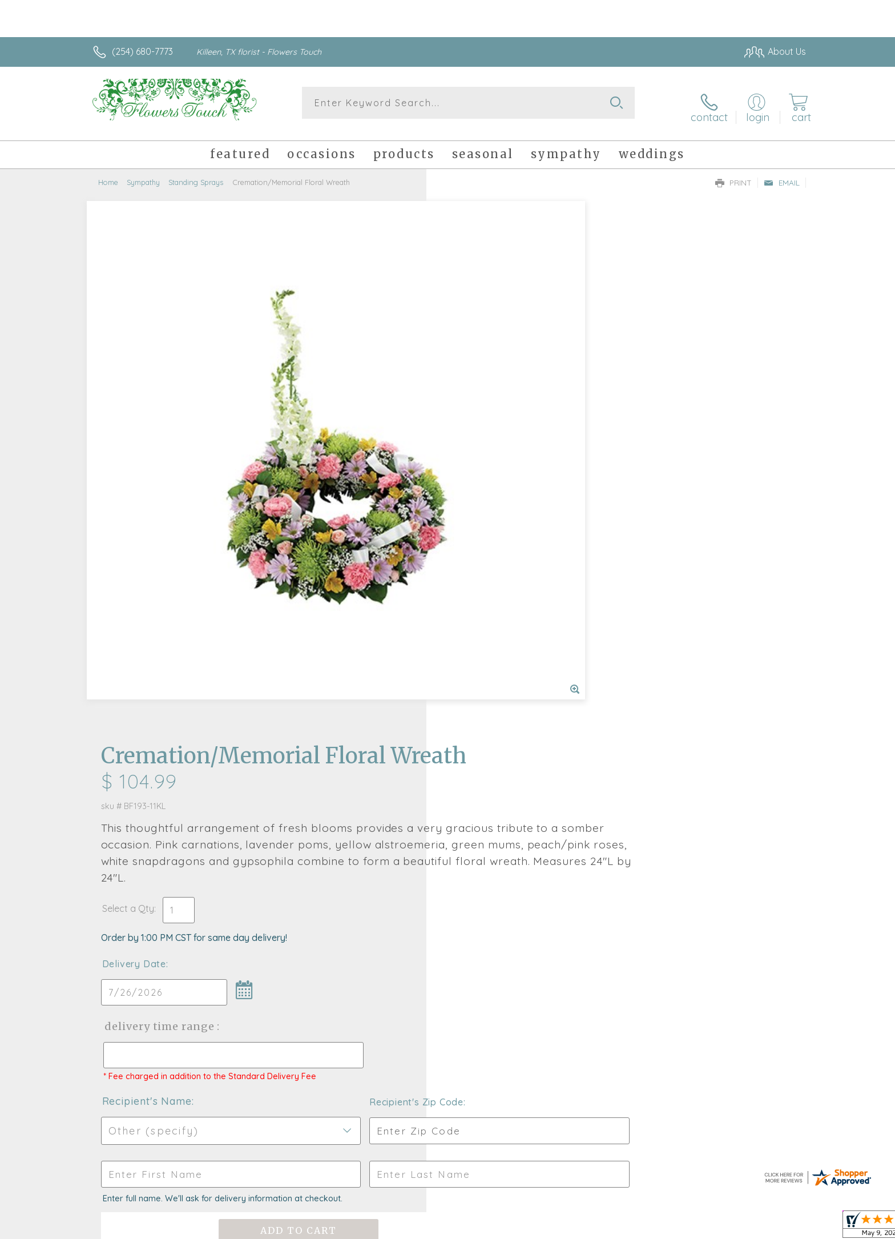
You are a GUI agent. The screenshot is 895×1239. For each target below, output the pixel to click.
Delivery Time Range (505, 511)
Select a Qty (475, 394)
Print (733, 175)
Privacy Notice (623, 1227)
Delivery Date (481, 449)
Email (782, 175)
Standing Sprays (195, 174)
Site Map (775, 1227)
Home (108, 174)
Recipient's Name (493, 597)
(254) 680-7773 (142, 51)
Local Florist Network (705, 1227)
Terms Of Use (556, 1227)
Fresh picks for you (347, 880)
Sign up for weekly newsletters (590, 874)
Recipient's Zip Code (674, 598)
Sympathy (143, 174)
